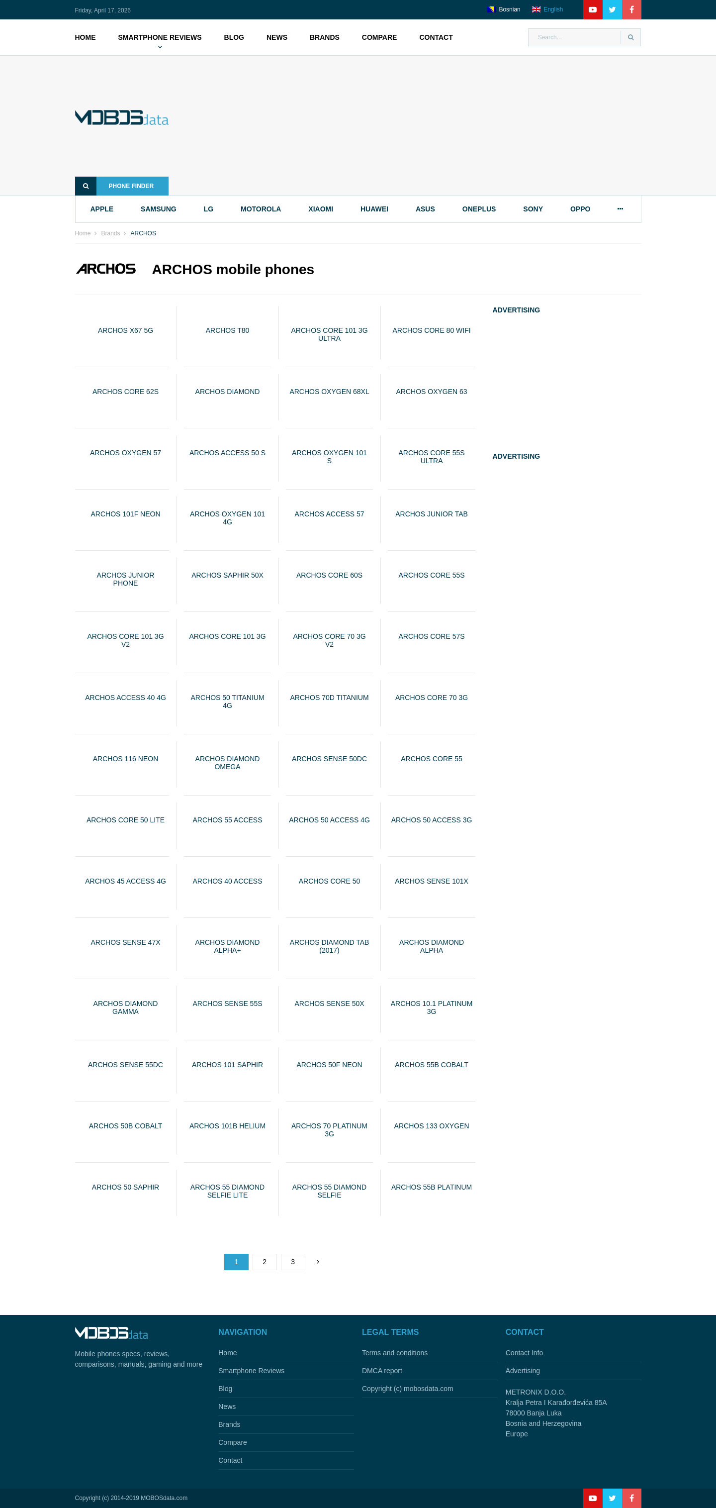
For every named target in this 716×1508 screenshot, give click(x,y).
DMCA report (382, 1371)
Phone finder (114, 186)
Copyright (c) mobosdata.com (407, 1389)
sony (533, 209)
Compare (379, 37)
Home (85, 37)
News (277, 37)
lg (208, 209)
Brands (325, 37)
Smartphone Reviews (160, 37)
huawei (374, 209)
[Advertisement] (419, 125)
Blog (234, 37)
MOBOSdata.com (164, 1498)
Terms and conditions (395, 1353)
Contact (435, 37)
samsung (159, 209)
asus (425, 209)
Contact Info (524, 1353)
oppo (580, 209)
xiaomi (320, 209)
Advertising (523, 1371)
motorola (261, 209)
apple (102, 209)
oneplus (479, 209)
